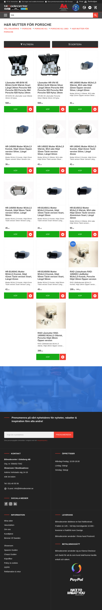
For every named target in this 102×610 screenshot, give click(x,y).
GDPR (7, 567)
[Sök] (95, 15)
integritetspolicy (42, 440)
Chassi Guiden (10, 554)
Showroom (8, 546)
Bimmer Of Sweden (12, 538)
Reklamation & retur (12, 572)
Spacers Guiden (11, 550)
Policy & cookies (11, 563)
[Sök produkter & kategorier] (51, 15)
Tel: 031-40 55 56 (11, 483)
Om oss (7, 529)
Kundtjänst (8, 534)
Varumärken (9, 525)
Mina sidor (8, 521)
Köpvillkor (8, 559)
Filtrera (28, 44)
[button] (6, 15)
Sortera (76, 44)
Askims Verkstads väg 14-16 (16, 472)
